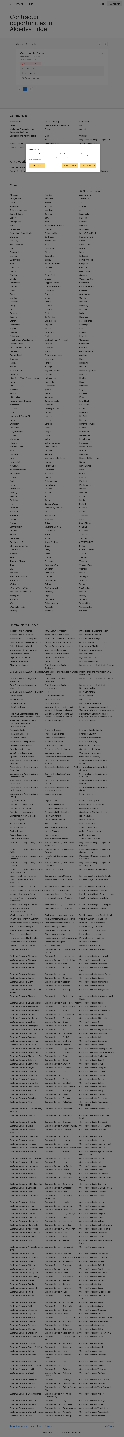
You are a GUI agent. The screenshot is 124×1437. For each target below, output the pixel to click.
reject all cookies (70, 166)
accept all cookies (88, 166)
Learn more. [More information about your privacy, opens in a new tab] (37, 159)
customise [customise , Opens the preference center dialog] (37, 166)
